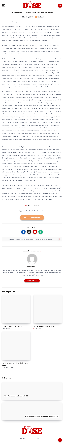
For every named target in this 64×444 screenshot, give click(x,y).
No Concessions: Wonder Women (44, 326)
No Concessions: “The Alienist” (12, 326)
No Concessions (33, 206)
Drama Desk (57, 270)
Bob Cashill (30, 211)
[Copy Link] (32, 239)
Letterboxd (47, 273)
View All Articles (32, 280)
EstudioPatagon (39, 439)
